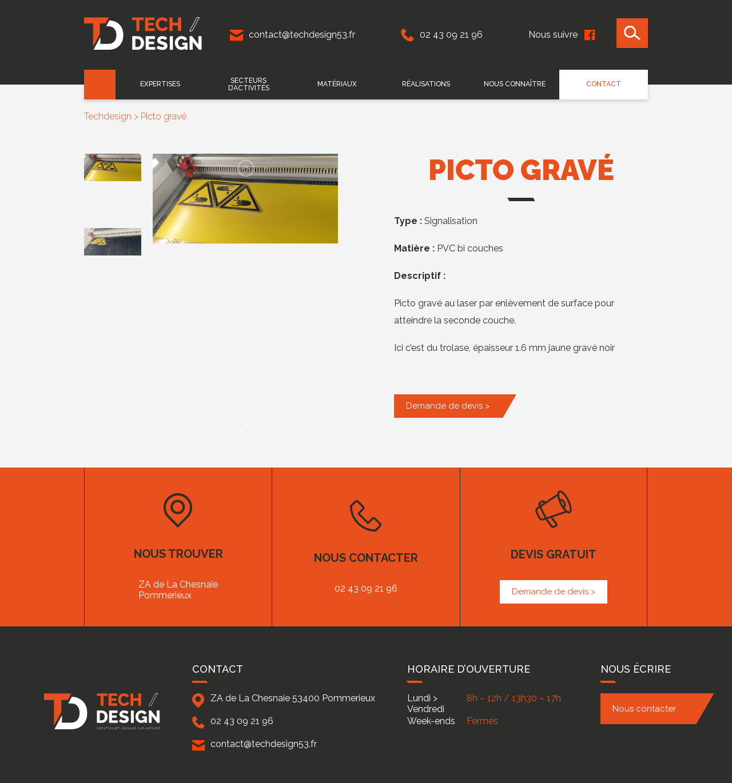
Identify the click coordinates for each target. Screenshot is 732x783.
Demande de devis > (448, 406)
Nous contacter (644, 709)
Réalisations (426, 84)
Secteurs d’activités (248, 85)
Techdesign (108, 116)
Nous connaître (515, 84)
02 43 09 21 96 (366, 589)
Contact (603, 84)
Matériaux (337, 84)
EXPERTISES (160, 84)
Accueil (100, 84)
